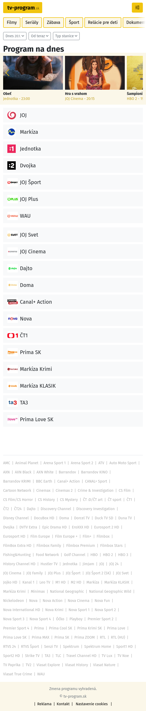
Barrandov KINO (94, 472)
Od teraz (38, 36)
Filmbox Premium (80, 545)
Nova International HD (21, 610)
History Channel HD (19, 564)
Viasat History (76, 665)
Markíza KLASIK (116, 582)
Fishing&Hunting (17, 555)
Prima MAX (40, 637)
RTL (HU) (118, 637)
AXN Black (23, 472)
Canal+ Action (68, 481)
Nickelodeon (13, 600)
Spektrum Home (97, 646)
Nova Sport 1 (78, 610)
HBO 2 (108, 555)
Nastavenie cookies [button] (92, 704)
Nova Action (53, 600)
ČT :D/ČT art (93, 500)
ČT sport (114, 500)
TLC (58, 656)
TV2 (28, 665)
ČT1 (129, 500)
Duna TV (125, 518)
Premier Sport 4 (16, 628)
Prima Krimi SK (89, 628)
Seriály (31, 22)
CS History (46, 500)
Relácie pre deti (103, 22)
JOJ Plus (54, 573)
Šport (74, 22)
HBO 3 (123, 555)
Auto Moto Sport (122, 463)
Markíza (92, 582)
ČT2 (6, 509)
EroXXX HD (80, 527)
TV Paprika (11, 665)
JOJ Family (34, 573)
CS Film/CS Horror (18, 500)
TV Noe (123, 656)
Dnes (13, 36)
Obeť (7, 94)
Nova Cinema (78, 600)
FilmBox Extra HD (17, 545)
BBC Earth (44, 481)
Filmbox (103, 536)
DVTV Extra (28, 527)
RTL (103, 637)
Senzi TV (51, 646)
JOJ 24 (114, 564)
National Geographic (67, 591)
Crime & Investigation (96, 490)
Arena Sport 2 (82, 463)
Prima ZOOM (84, 637)
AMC (6, 463)
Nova (33, 600)
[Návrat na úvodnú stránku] (22, 7)
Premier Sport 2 (100, 619)
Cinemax (43, 490)
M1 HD (60, 582)
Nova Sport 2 (105, 610)
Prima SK (62, 637)
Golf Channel (74, 555)
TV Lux (107, 656)
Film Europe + (66, 536)
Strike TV (32, 656)
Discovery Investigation (95, 509)
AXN (6, 472)
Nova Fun (102, 600)
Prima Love (116, 628)
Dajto (31, 509)
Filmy (12, 22)
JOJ (101, 564)
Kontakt (63, 704)
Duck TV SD (104, 518)
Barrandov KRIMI (17, 481)
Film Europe (40, 536)
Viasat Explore (48, 665)
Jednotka (70, 564)
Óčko (60, 619)
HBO (94, 555)
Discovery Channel (56, 509)
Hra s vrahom (76, 94)
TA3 (48, 656)
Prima (39, 628)
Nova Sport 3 (13, 619)
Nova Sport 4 (40, 619)
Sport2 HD (11, 656)
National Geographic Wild (110, 591)
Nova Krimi (54, 610)
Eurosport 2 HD (106, 527)
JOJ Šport (73, 573)
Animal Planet (26, 463)
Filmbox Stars (111, 545)
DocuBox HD (44, 518)
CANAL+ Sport (96, 481)
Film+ (87, 536)
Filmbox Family (48, 545)
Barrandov (67, 472)
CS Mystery (69, 500)
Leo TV (44, 582)
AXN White (44, 472)
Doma (64, 518)
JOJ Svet (122, 573)
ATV (101, 463)
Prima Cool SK (60, 628)
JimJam (88, 564)
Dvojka (8, 527)
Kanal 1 (28, 582)
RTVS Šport (30, 646)
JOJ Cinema (12, 573)
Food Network (47, 555)
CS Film (125, 490)
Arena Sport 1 (55, 463)
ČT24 (18, 509)
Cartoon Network (17, 490)
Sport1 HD (124, 646)
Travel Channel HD (81, 656)
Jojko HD (10, 582)
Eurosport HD (14, 536)
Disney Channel (16, 518)
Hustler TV (49, 564)
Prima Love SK (14, 637)
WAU (41, 674)
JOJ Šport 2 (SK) (98, 573)
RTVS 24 (9, 646)
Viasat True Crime (17, 674)
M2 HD (76, 582)
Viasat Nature (104, 665)
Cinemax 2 (64, 490)
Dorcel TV (82, 518)
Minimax (38, 591)
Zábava (53, 22)
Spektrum (71, 646)
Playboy (76, 619)
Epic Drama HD (54, 527)
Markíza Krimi (14, 591)
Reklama (44, 704)
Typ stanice (64, 36)
